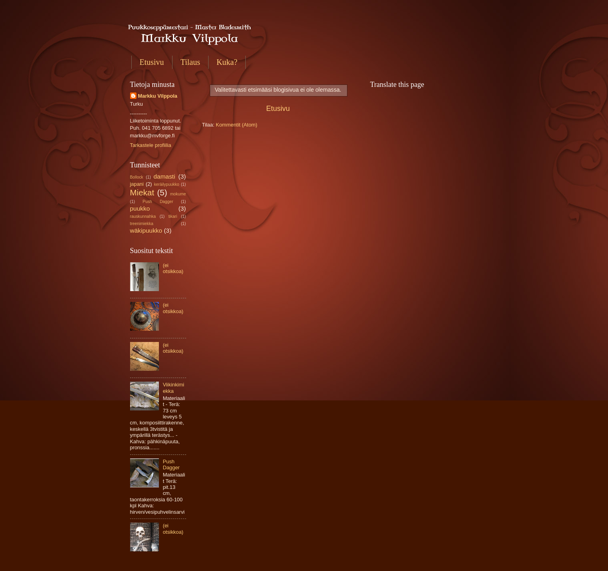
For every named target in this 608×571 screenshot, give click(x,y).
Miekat (142, 192)
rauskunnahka (143, 216)
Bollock (136, 177)
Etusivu (152, 62)
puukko (140, 208)
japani (137, 184)
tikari (173, 216)
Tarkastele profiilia (150, 145)
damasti (164, 176)
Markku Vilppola (158, 96)
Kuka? (227, 62)
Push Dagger (157, 201)
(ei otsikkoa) (173, 268)
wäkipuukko (146, 230)
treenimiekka (141, 223)
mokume (178, 194)
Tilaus (190, 62)
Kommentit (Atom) (236, 125)
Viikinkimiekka (173, 388)
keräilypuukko (166, 184)
